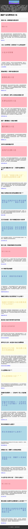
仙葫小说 (11, 6)
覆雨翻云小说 (3, 139)
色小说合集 (8, 7)
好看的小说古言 (6, 10)
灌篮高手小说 (13, 7)
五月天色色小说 (4, 240)
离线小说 (2, 388)
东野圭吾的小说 (4, 116)
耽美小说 (2, 40)
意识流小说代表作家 (5, 337)
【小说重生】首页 (5, 5)
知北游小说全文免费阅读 (5, 365)
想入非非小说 (3, 496)
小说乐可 (18, 5)
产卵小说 (23, 5)
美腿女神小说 (3, 188)
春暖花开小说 (23, 10)
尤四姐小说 (22, 6)
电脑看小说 (14, 11)
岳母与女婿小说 (4, 163)
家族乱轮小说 (3, 90)
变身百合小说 (12, 5)
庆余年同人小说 (4, 419)
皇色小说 (6, 6)
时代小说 (16, 6)
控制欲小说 (3, 472)
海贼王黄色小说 (4, 315)
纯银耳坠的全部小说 (5, 291)
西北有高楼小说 (4, 445)
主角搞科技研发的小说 (15, 10)
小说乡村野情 (3, 66)
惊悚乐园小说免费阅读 (22, 7)
